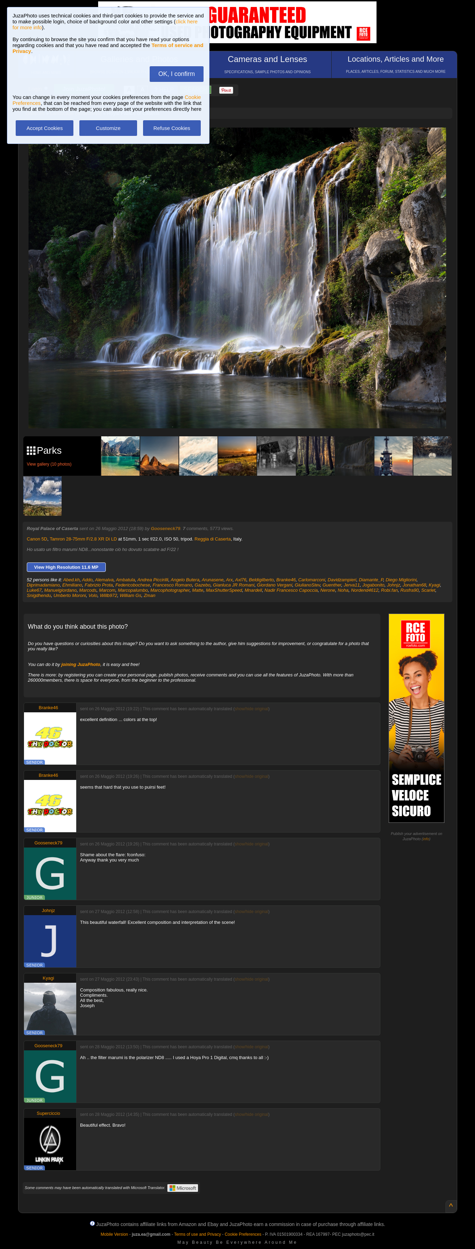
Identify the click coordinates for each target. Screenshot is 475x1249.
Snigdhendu (39, 595)
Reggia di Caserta (213, 539)
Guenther (332, 585)
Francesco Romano (172, 585)
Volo (92, 595)
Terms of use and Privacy (197, 1234)
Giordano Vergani (274, 585)
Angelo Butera (185, 579)
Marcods (87, 590)
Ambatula (125, 579)
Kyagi (434, 585)
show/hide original (251, 708)
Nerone (327, 590)
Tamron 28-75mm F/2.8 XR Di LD (83, 539)
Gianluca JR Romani (233, 585)
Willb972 (108, 595)
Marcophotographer (170, 590)
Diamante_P (371, 579)
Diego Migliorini (401, 579)
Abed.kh (71, 579)
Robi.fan (389, 590)
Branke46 (286, 579)
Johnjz (393, 585)
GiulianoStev (307, 585)
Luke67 (34, 590)
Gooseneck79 (165, 528)
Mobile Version (114, 1234)
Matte (198, 590)
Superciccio (48, 1113)
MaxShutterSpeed (224, 590)
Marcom (107, 590)
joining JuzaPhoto (80, 664)
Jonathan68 (414, 585)
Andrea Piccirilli (152, 579)
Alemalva (104, 579)
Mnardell (253, 590)
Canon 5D (37, 539)
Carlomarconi (311, 579)
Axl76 (241, 579)
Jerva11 (352, 585)
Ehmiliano (72, 585)
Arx (229, 579)
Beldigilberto (261, 579)
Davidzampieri (342, 579)
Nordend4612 (365, 590)
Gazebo (203, 585)
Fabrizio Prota (99, 585)
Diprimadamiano (43, 585)
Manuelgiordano (60, 590)
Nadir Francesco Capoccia (291, 590)
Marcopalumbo (133, 590)
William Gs (130, 595)
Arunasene (213, 579)
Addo (87, 579)
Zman (149, 595)
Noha (343, 590)
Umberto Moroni (70, 595)
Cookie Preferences (243, 1234)
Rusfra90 (409, 590)
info (426, 839)
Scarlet (428, 590)
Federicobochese (132, 585)
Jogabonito (373, 585)
